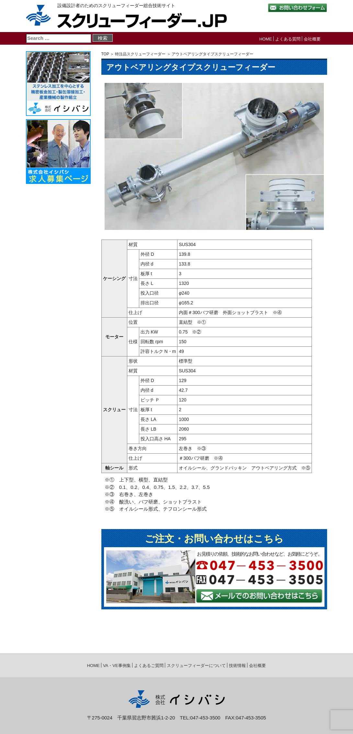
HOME (265, 39)
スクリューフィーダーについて (196, 665)
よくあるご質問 (149, 665)
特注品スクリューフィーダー (140, 54)
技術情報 (237, 665)
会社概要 (312, 39)
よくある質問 (288, 39)
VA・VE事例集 (117, 665)
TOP (105, 54)
